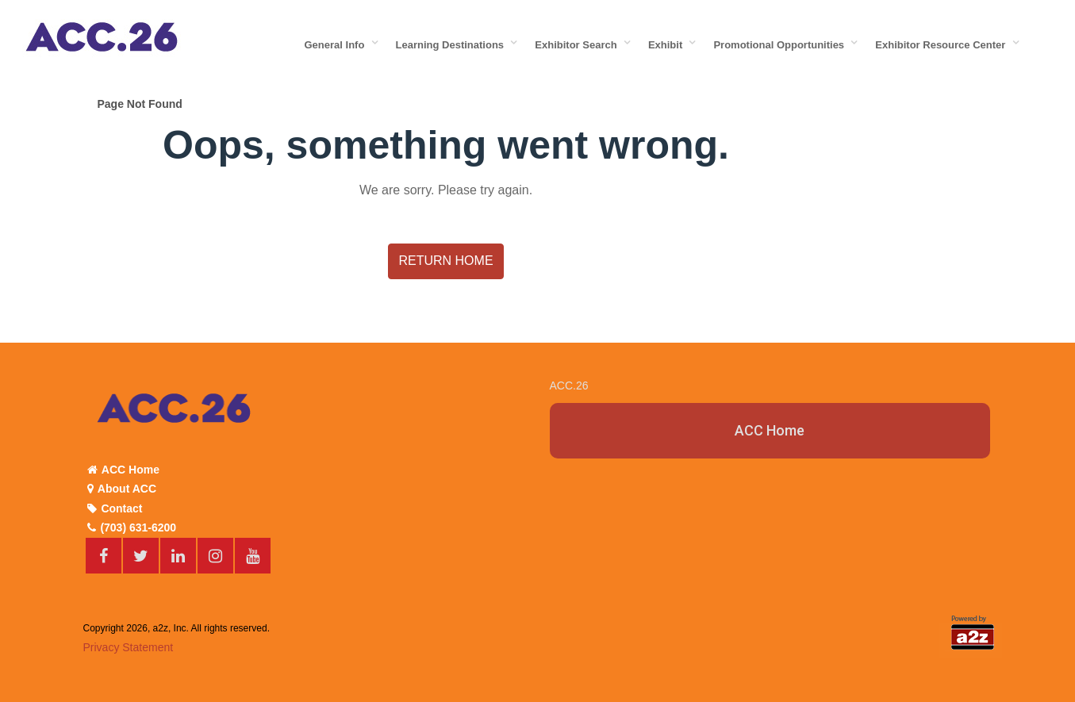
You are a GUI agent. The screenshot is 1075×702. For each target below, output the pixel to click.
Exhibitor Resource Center (943, 45)
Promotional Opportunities (781, 45)
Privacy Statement (128, 647)
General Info (337, 45)
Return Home (445, 260)
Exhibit (668, 45)
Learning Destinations (453, 45)
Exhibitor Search (579, 45)
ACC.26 (569, 385)
